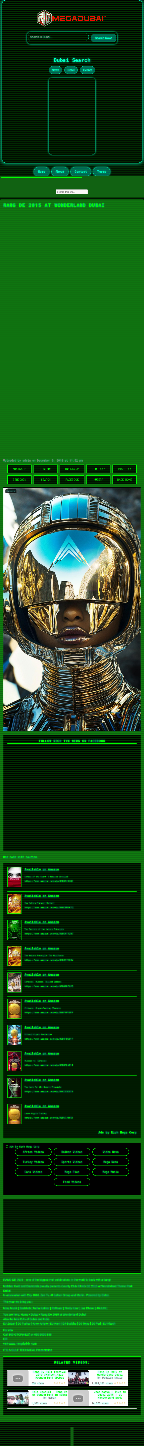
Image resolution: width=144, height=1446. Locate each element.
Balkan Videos (71, 1152)
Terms (101, 171)
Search (46, 480)
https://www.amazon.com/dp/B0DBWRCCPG (49, 986)
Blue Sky (98, 469)
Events (87, 70)
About (60, 171)
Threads (45, 469)
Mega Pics (72, 1172)
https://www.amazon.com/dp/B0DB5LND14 (49, 1065)
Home (41, 171)
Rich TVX (124, 469)
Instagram (72, 469)
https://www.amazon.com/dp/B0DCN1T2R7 (49, 933)
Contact (81, 171)
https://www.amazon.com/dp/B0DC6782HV (49, 960)
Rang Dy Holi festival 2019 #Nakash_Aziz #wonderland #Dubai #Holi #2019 (49, 1376)
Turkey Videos (33, 1162)
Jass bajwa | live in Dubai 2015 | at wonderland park (110, 1394)
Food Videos (72, 1182)
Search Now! (103, 38)
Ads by (104, 1132)
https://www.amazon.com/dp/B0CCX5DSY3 (49, 1091)
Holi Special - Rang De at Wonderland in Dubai (49, 1393)
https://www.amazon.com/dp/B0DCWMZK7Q (49, 907)
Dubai (34, 1314)
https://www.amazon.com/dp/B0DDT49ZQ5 (49, 881)
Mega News (110, 1162)
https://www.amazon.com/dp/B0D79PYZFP (49, 1012)
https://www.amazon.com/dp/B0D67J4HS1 (49, 1117)
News (55, 70)
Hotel (71, 70)
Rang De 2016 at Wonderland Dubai (110, 1373)
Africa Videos (33, 1152)
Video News (111, 1152)
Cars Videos (33, 1172)
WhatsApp (19, 469)
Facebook (72, 480)
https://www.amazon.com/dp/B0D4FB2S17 (49, 1038)
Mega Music (111, 1172)
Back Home (124, 480)
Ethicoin (19, 480)
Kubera (98, 480)
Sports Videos (71, 1162)
